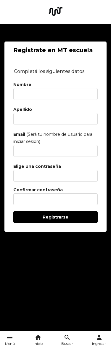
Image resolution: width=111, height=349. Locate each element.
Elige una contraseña (37, 166)
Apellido (22, 109)
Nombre (22, 84)
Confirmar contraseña (38, 189)
